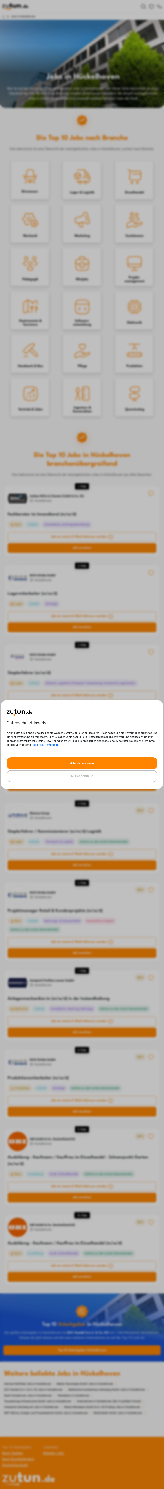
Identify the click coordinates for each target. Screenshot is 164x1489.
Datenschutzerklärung (45, 744)
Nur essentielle (82, 776)
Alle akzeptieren (82, 763)
